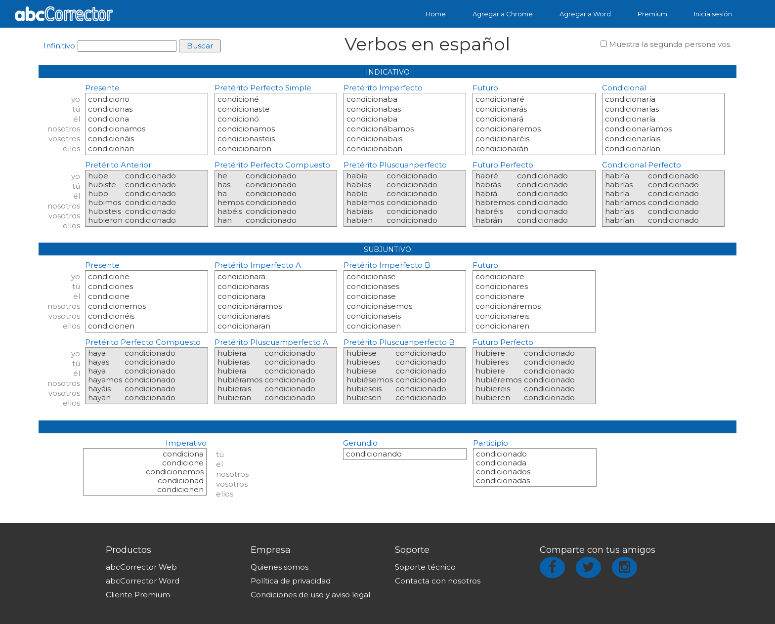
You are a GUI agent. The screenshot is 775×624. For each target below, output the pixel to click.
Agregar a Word (585, 14)
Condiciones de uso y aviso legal (310, 594)
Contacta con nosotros (437, 580)
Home (436, 14)
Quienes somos (279, 567)
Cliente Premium (138, 594)
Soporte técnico (425, 567)
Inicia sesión (713, 14)
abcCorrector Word (142, 580)
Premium (652, 14)
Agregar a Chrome (503, 14)
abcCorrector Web (141, 567)
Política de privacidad (291, 580)
